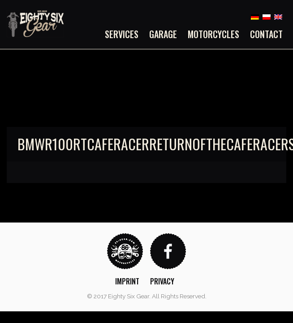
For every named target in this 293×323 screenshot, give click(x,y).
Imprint (127, 281)
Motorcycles (213, 34)
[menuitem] (124, 34)
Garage (163, 34)
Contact (266, 34)
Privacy (162, 281)
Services (121, 34)
